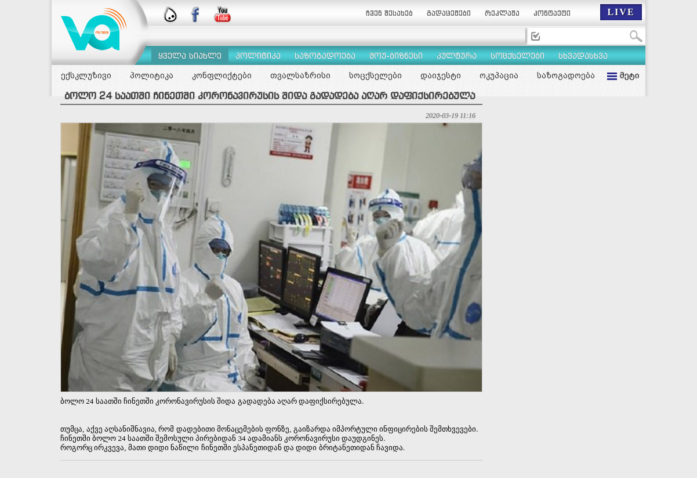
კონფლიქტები (222, 75)
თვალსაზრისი (300, 75)
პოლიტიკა (151, 75)
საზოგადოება (566, 75)
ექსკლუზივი (86, 75)
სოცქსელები (375, 75)
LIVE (620, 12)
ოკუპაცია (499, 75)
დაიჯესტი (440, 75)
